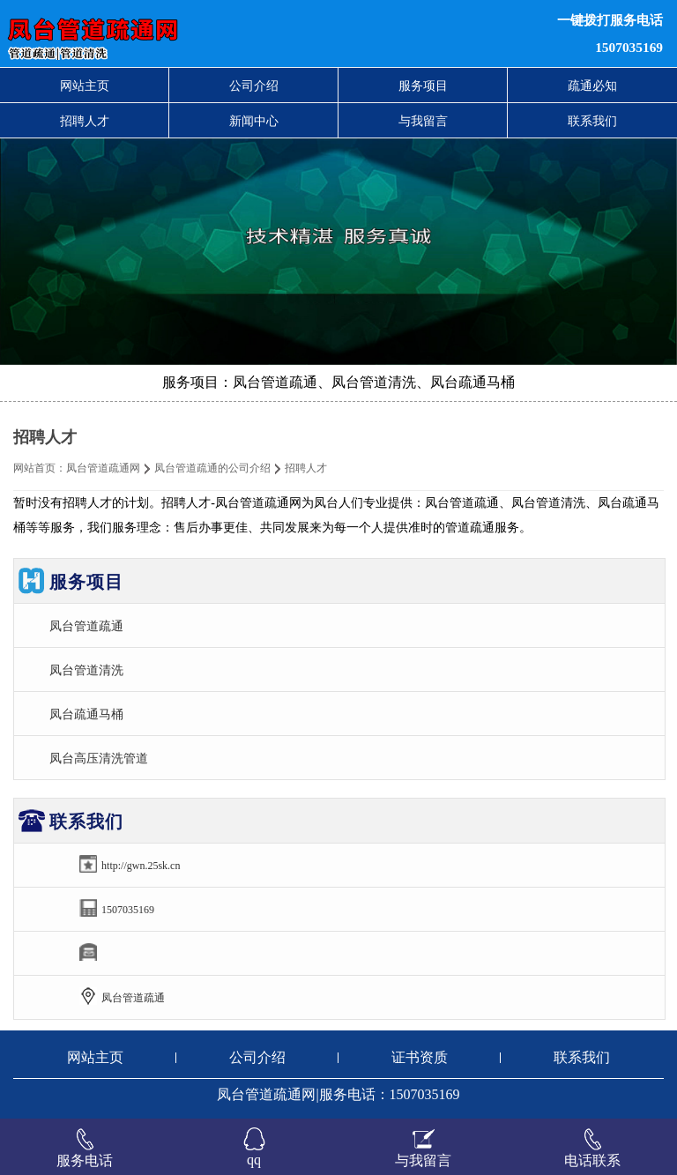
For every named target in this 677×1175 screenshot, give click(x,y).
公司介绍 (254, 85)
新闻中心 (254, 121)
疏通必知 (592, 85)
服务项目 (423, 85)
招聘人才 (84, 121)
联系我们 (592, 121)
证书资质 (419, 1057)
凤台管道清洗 (86, 670)
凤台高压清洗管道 (98, 758)
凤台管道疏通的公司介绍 (212, 468)
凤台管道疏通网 (103, 468)
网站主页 (84, 85)
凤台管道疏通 (86, 626)
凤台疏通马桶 (86, 714)
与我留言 (423, 121)
